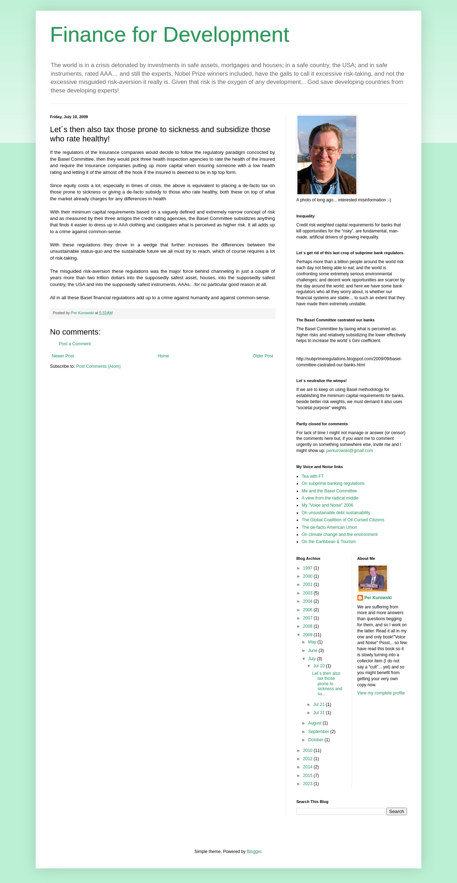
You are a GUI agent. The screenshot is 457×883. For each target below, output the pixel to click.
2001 (308, 584)
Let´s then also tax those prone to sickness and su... (327, 684)
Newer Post (63, 355)
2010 (308, 750)
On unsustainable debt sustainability (336, 512)
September (319, 731)
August (315, 723)
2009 (308, 634)
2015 (308, 775)
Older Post (263, 355)
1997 (308, 568)
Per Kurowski (378, 597)
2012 (308, 758)
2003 (308, 593)
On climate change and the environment (340, 534)
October (316, 739)
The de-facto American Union (329, 527)
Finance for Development (169, 34)
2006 (308, 609)
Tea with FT (313, 476)
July (312, 658)
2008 (308, 626)
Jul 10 (319, 665)
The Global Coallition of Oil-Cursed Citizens (343, 519)
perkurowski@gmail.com (349, 450)
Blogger (254, 851)
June (313, 650)
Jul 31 (319, 712)
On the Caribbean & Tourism (329, 541)
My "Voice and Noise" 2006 (327, 505)
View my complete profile (381, 693)
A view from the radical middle (330, 498)
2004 (308, 601)
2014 (308, 766)
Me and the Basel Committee (329, 490)
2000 (308, 576)
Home (163, 355)
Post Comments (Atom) (98, 366)
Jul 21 (319, 704)
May (312, 641)
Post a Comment (75, 343)
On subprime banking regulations (333, 483)
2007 (308, 618)
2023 (308, 783)
